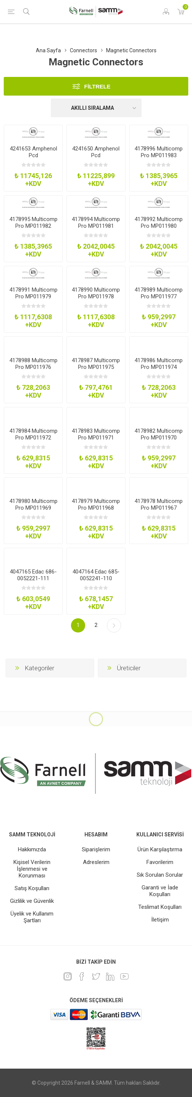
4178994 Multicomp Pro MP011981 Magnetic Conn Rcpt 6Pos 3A (96, 229)
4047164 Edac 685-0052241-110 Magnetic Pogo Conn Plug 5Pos (96, 581)
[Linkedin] (110, 976)
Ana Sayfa (48, 50)
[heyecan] (96, 976)
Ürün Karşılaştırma (159, 849)
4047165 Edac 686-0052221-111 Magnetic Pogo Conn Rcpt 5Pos (33, 581)
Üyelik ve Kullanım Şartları (31, 917)
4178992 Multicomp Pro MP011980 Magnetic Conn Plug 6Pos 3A (158, 229)
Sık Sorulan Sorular (160, 874)
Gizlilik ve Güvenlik (32, 901)
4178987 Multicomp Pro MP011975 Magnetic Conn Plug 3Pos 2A (95, 370)
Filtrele (97, 86)
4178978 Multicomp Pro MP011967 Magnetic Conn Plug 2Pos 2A (158, 511)
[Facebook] (82, 976)
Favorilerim (159, 862)
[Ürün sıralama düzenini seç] (96, 108)
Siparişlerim (96, 849)
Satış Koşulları (32, 888)
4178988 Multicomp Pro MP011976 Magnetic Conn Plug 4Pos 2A (33, 370)
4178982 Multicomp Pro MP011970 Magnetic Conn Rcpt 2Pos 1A (158, 441)
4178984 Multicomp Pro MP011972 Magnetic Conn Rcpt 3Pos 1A (33, 441)
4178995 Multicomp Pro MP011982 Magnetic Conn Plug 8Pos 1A (33, 229)
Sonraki (114, 625)
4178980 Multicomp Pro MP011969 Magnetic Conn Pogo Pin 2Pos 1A (33, 511)
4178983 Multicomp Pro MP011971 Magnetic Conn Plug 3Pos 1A (95, 441)
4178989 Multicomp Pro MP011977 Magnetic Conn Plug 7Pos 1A (158, 299)
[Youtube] (124, 976)
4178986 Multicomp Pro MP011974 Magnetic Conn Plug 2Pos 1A (158, 370)
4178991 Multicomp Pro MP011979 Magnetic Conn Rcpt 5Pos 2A (33, 299)
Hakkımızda (32, 849)
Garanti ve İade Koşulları (160, 891)
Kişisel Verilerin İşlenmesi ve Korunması (31, 869)
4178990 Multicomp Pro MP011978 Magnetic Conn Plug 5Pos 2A (95, 299)
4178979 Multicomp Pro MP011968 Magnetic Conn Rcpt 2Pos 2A (96, 511)
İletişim (160, 919)
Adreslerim (96, 862)
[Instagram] (68, 976)
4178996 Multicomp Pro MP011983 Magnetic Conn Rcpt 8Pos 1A (158, 158)
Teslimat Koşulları (160, 907)
